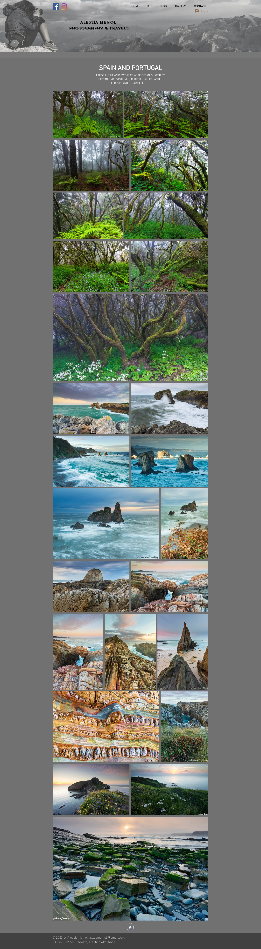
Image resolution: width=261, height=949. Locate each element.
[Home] (130, 927)
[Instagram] (64, 6)
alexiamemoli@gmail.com (107, 937)
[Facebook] (56, 6)
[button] (180, 6)
